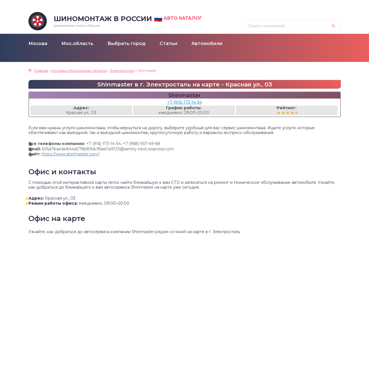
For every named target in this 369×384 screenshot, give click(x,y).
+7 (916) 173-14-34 (184, 102)
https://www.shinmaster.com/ (70, 154)
